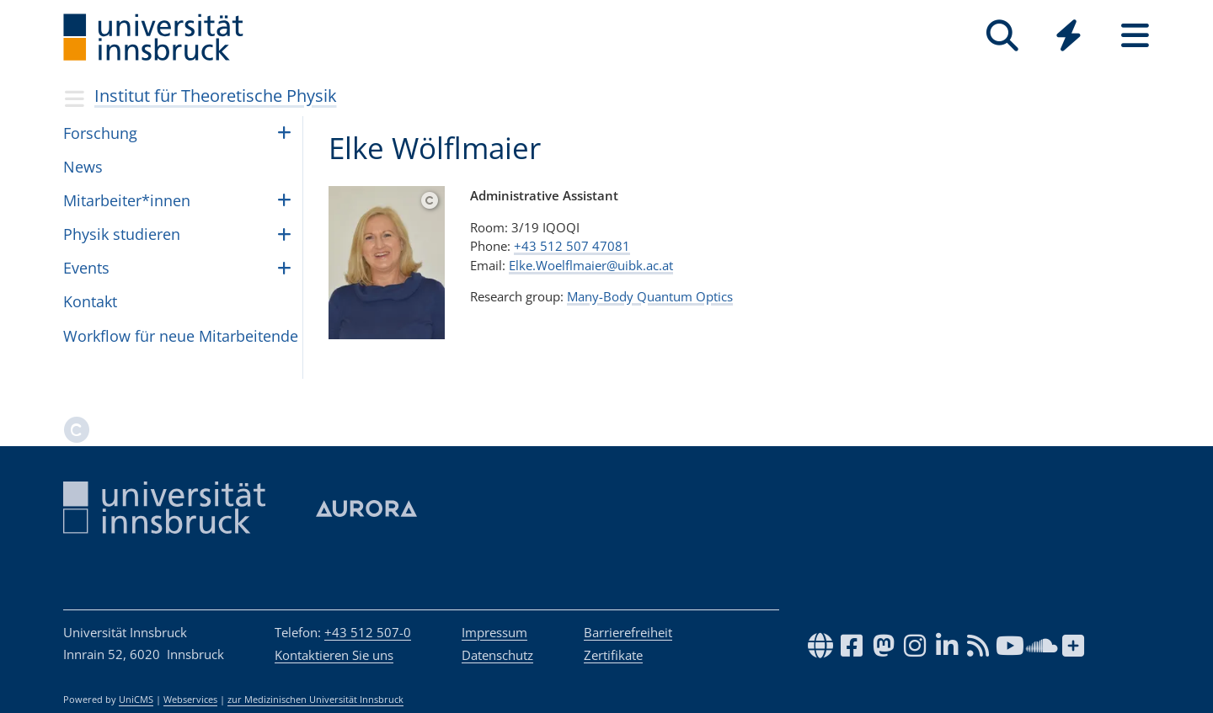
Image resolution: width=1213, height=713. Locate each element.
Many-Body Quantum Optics (650, 296)
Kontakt (90, 301)
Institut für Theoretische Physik (215, 95)
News (83, 167)
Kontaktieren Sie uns (334, 654)
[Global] (1068, 37)
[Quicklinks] (1068, 36)
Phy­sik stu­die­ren (121, 234)
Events (86, 268)
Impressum (494, 632)
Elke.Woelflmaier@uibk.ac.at (591, 265)
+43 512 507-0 (367, 632)
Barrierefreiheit (628, 632)
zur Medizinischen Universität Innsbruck (315, 699)
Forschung (100, 133)
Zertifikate (613, 654)
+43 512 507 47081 (572, 245)
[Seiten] (1135, 36)
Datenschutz (497, 654)
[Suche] (1002, 36)
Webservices (190, 699)
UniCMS (136, 699)
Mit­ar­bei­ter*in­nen (126, 200)
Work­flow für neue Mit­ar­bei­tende (180, 336)
